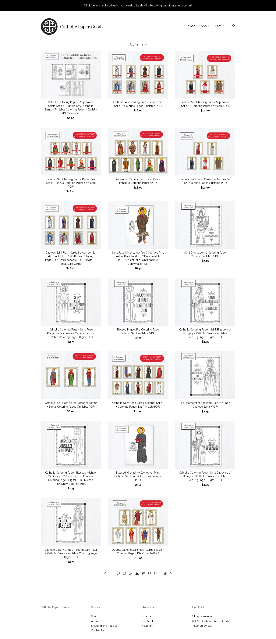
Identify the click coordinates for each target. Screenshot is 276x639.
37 (149, 573)
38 (155, 573)
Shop (192, 26)
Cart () (220, 26)
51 (165, 573)
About (205, 26)
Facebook (147, 621)
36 (143, 573)
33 (124, 573)
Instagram (147, 616)
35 (137, 573)
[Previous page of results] (105, 573)
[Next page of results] (171, 573)
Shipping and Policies (104, 625)
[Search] (233, 26)
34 (131, 573)
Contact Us (97, 630)
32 (118, 573)
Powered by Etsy (202, 625)
